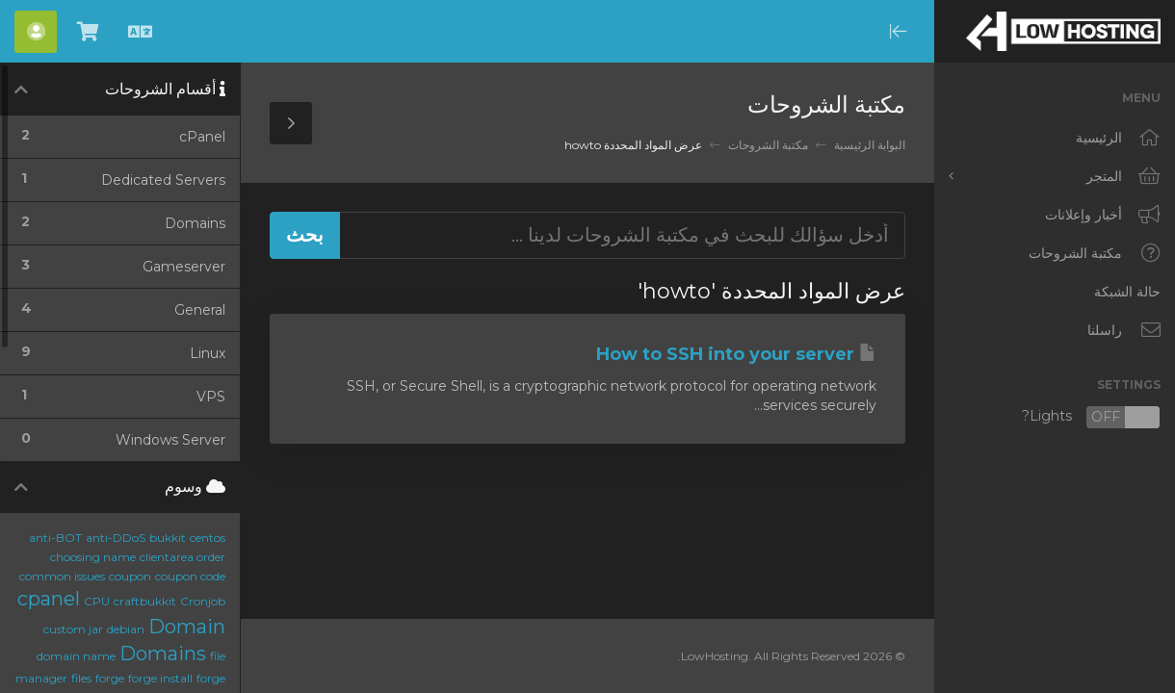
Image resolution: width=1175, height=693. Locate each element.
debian (125, 629)
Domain (186, 626)
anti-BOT (55, 537)
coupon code (190, 576)
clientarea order (182, 557)
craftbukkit (145, 601)
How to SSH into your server (736, 354)
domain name (76, 656)
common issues (62, 576)
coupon (130, 576)
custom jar (73, 629)
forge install (160, 678)
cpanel (48, 598)
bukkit (167, 537)
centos (207, 537)
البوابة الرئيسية (869, 145)
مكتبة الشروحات (768, 145)
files (81, 678)
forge (109, 678)
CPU (97, 601)
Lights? (1091, 417)
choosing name (93, 557)
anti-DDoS (115, 537)
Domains (162, 653)
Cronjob (202, 601)
